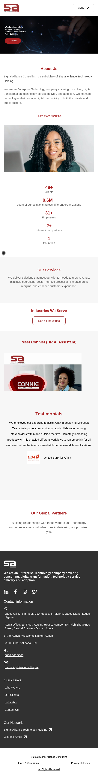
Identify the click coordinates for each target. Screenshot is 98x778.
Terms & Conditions (28, 763)
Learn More (13, 41)
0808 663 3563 (14, 655)
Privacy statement (81, 763)
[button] (42, 51)
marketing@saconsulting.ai (21, 667)
